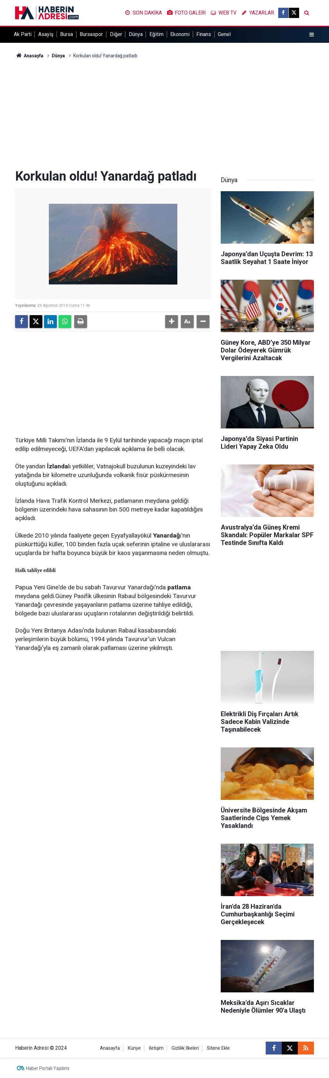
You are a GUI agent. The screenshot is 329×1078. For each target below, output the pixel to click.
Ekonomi (180, 34)
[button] (171, 321)
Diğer (116, 34)
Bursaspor (91, 34)
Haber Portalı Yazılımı (47, 1068)
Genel (224, 34)
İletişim (156, 1048)
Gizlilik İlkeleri (185, 1048)
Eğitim (156, 34)
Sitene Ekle (218, 1048)
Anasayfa (29, 55)
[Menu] (312, 35)
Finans (203, 34)
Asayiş (45, 34)
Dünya (136, 34)
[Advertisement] (164, 114)
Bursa (66, 34)
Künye (134, 1048)
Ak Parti (22, 34)
